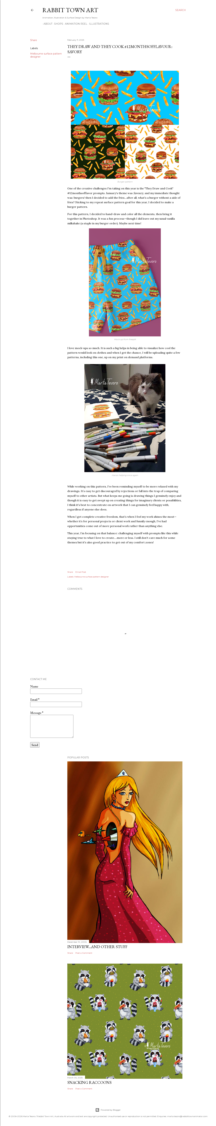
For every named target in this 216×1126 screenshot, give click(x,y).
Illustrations (98, 23)
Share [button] (33, 40)
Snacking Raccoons (89, 1082)
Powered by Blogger (108, 1110)
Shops (57, 23)
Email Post (80, 572)
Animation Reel (75, 23)
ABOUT (46, 23)
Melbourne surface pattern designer (91, 576)
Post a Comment (83, 953)
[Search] (180, 10)
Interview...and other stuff (97, 946)
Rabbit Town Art (70, 10)
